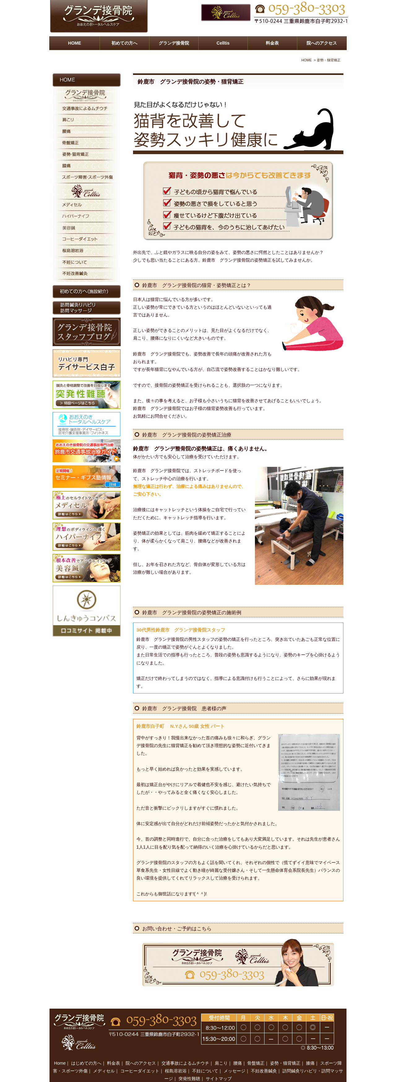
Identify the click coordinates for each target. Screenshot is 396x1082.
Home (60, 1050)
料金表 (272, 43)
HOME (74, 43)
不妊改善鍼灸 (264, 1057)
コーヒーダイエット (139, 1057)
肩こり (221, 1050)
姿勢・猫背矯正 (285, 1050)
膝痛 (310, 1050)
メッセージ (234, 1057)
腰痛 (237, 1050)
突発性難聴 (189, 1065)
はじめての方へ (86, 1050)
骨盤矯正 (256, 1050)
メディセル (104, 1057)
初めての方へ (124, 43)
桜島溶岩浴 (176, 1057)
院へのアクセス (322, 43)
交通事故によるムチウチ (185, 1050)
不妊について (205, 1057)
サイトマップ (219, 1065)
